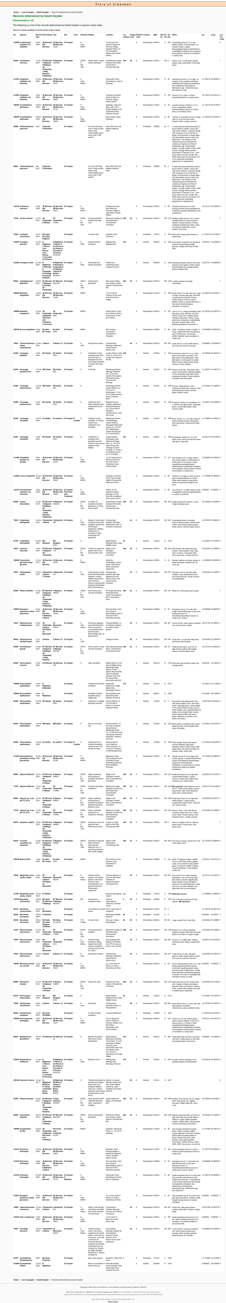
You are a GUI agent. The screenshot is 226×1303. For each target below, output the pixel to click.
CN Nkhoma (47, 663)
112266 (16, 476)
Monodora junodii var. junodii (27, 965)
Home (16, 12)
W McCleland (46, 910)
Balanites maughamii (24, 294)
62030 (15, 841)
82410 (15, 724)
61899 (15, 647)
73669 (15, 1207)
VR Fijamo (46, 630)
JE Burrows (47, 42)
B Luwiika (46, 418)
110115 (16, 490)
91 (124, 541)
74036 (15, 875)
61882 (15, 591)
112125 (16, 1175)
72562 (15, 234)
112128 (16, 1161)
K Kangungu (46, 270)
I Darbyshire (47, 520)
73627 (15, 572)
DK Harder (46, 353)
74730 (15, 786)
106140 (16, 1080)
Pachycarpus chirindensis (25, 1004)
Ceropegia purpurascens (25, 370)
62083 (15, 502)
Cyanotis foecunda (23, 550)
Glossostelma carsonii (25, 664)
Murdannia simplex (24, 983)
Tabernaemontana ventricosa (27, 1208)
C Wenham (46, 915)
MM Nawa (46, 724)
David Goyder (43, 12)
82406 (15, 663)
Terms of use (113, 1302)
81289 (15, 402)
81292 (15, 386)
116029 (16, 242)
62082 (15, 61)
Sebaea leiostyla (26, 1099)
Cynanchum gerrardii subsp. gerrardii (26, 562)
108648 (16, 560)
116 (124, 684)
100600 (16, 694)
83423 (15, 1037)
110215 (16, 1217)
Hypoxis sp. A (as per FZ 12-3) (27, 799)
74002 (15, 954)
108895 (16, 311)
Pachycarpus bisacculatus (25, 997)
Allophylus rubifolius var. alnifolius (25, 81)
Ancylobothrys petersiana (26, 106)
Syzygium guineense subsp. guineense (27, 1198)
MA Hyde (46, 234)
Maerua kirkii (25, 859)
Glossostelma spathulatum (25, 685)
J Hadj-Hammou (46, 72)
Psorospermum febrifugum (26, 1020)
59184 (15, 1013)
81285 (15, 353)
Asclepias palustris (24, 243)
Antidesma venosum (24, 207)
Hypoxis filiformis (27, 774)
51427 (15, 1258)
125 (124, 1037)
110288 (16, 42)
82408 (15, 701)
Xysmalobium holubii (25, 1265)
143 (124, 437)
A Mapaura (46, 63)
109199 (16, 329)
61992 (15, 1099)
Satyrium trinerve (27, 1080)
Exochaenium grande (25, 648)
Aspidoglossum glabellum (26, 282)
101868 (16, 1264)
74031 (15, 623)
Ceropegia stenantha (24, 419)
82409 (15, 742)
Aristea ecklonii (26, 218)
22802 (15, 915)
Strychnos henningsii (24, 1150)
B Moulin (46, 278)
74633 (15, 549)
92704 (15, 909)
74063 (15, 940)
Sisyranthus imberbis (25, 1116)
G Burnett (46, 126)
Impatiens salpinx (27, 822)
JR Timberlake (46, 68)
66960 (15, 982)
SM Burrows (45, 46)
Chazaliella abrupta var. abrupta (25, 460)
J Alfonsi (46, 246)
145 (124, 353)
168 (124, 61)
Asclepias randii (26, 263)
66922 (15, 281)
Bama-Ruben (45, 1092)
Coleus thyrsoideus (25, 503)
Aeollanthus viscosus (25, 62)
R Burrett (46, 1260)
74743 (15, 930)
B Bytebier (46, 688)
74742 (15, 810)
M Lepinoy (46, 276)
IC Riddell (46, 894)
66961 (15, 798)
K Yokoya (46, 1087)
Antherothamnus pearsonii (27, 127)
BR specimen (177, 786)
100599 (16, 684)
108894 (16, 293)
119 (124, 242)
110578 (16, 1196)
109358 (16, 1019)
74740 (15, 218)
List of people (28, 12)
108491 (16, 105)
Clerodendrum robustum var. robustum (26, 492)
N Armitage (47, 273)
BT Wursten (47, 61)
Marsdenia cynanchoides (25, 910)
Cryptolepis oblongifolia (25, 521)
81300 (15, 418)
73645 (15, 520)
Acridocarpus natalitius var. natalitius (25, 44)
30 (124, 915)
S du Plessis (45, 249)
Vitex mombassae (27, 1217)
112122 (16, 1149)
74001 (15, 343)
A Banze (45, 343)
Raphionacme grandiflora (25, 1038)
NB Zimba (46, 369)
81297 (15, 437)
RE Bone (46, 1085)
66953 (15, 774)
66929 (15, 1115)
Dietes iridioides (26, 591)
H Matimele (46, 76)
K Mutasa (46, 223)
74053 (15, 1229)
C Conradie (47, 257)
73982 (15, 1003)
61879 (15, 822)
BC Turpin (46, 332)
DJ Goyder (68, 42)
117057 (16, 894)
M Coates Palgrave (46, 238)
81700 (15, 541)
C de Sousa (47, 324)
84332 (15, 920)
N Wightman (46, 243)
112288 (16, 263)
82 (124, 920)
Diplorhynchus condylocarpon (26, 624)
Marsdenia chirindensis (25, 900)
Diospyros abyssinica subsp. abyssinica (27, 611)
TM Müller (46, 927)
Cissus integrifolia (27, 476)
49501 (15, 166)
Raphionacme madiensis (25, 1061)
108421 (16, 964)
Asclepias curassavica (25, 235)
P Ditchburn (47, 129)
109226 (16, 859)
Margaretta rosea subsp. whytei (27, 876)
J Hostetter (46, 1089)
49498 (15, 126)
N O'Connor (47, 259)
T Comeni (46, 577)
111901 (16, 79)
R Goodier (46, 285)
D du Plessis (45, 254)
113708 (16, 899)
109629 (16, 609)
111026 (16, 458)
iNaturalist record (179, 894)
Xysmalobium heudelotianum (26, 1259)
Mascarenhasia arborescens (26, 931)
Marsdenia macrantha (24, 916)
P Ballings (46, 65)
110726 (16, 206)
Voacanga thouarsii (24, 1230)
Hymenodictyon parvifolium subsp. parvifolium (27, 758)
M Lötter (45, 329)
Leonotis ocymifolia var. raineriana (26, 843)
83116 (15, 996)
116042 (16, 1060)
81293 (15, 369)
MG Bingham (46, 542)
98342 (15, 639)
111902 (16, 95)
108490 (16, 117)
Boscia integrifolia (27, 329)
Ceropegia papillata (24, 354)
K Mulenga (46, 267)
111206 (16, 756)
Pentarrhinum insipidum (25, 1014)
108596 (16, 1129)
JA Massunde (46, 633)
